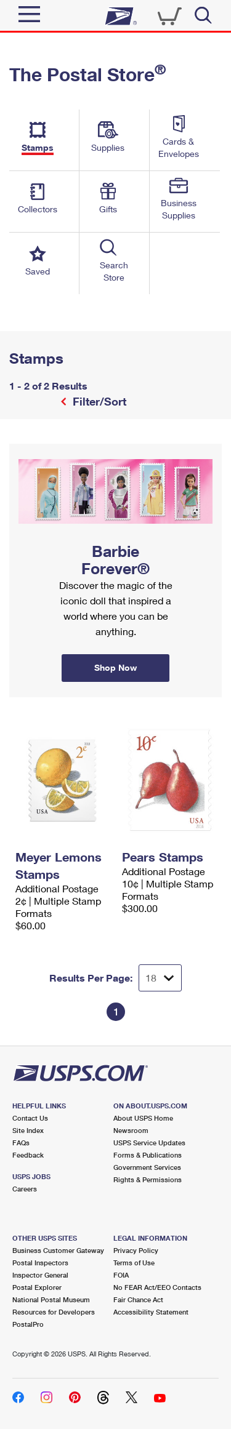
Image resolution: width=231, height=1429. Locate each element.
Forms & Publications (147, 1155)
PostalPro (28, 1324)
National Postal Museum (51, 1299)
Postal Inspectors (40, 1263)
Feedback (28, 1155)
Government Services (147, 1167)
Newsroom (130, 1130)
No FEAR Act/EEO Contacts (157, 1287)
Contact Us (30, 1118)
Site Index (28, 1130)
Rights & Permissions (147, 1179)
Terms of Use (134, 1263)
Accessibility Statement (150, 1312)
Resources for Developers (53, 1312)
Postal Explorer (37, 1287)
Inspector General (40, 1275)
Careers (24, 1189)
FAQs (21, 1143)
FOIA (121, 1275)
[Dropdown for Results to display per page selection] (160, 977)
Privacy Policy (135, 1250)
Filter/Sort (98, 401)
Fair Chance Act (138, 1299)
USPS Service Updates (149, 1143)
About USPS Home (143, 1118)
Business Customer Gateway (58, 1250)
